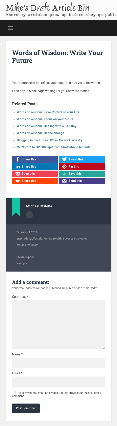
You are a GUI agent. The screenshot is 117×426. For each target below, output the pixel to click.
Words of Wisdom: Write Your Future (57, 56)
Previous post (25, 257)
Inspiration (23, 238)
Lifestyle (36, 238)
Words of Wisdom (27, 244)
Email (17, 373)
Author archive (29, 214)
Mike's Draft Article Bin (45, 6)
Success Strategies (75, 238)
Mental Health (53, 238)
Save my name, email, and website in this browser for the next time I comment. (56, 395)
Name (17, 354)
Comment (20, 296)
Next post (22, 263)
